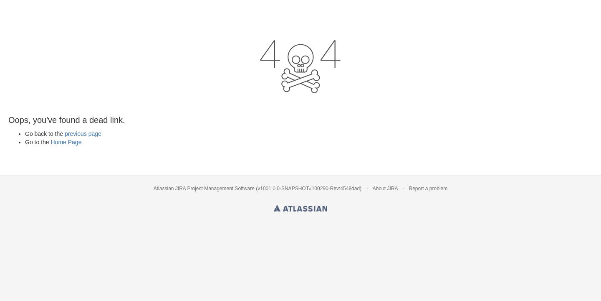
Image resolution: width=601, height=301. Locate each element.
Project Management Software (220, 188)
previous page (83, 133)
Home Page (66, 142)
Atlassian (300, 207)
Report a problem (428, 188)
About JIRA (385, 188)
